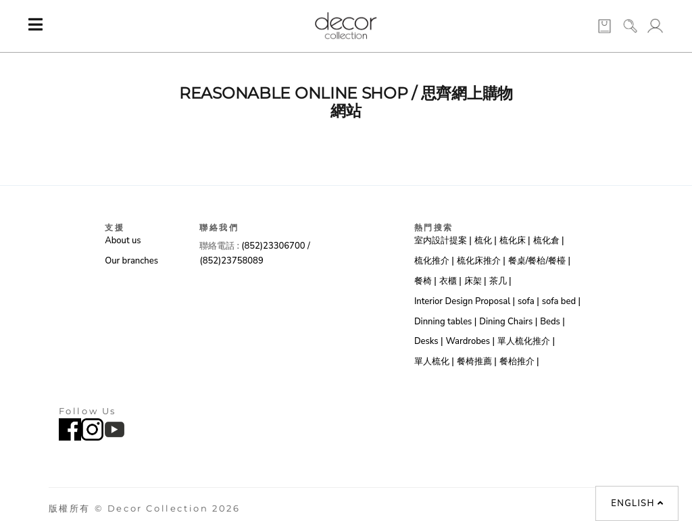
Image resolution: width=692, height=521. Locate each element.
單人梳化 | (434, 361)
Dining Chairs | (508, 322)
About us (123, 240)
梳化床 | (514, 240)
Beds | (552, 322)
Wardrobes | (470, 341)
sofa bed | (561, 301)
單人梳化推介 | (526, 341)
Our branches (131, 261)
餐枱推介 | (519, 361)
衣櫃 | (450, 281)
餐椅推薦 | (477, 361)
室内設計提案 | (443, 240)
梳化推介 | (434, 261)
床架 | (475, 281)
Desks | (428, 341)
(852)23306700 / (275, 246)
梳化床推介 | (481, 261)
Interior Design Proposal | (464, 301)
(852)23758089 (232, 261)
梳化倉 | (548, 240)
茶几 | (500, 281)
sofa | (528, 301)
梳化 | (485, 240)
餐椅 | (425, 281)
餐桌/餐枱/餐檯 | (539, 261)
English (637, 503)
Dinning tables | (445, 322)
